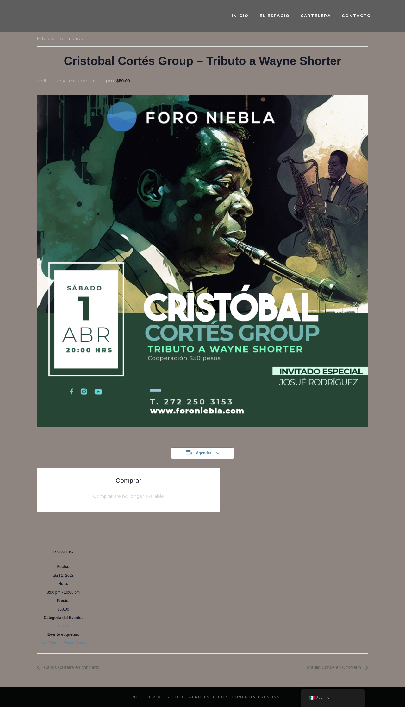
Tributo (54, 643)
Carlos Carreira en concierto (71, 667)
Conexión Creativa (256, 697)
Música (63, 626)
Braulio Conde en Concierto (334, 667)
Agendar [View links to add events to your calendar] (203, 453)
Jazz (43, 643)
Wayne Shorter (75, 643)
